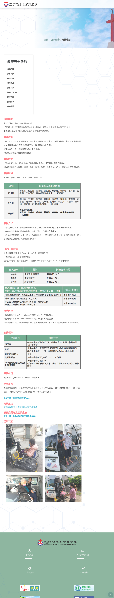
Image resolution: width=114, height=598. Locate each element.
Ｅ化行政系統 (83, 555)
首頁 (46, 39)
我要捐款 (30, 573)
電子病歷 (29, 555)
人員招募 (84, 573)
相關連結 (66, 39)
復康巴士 (55, 39)
